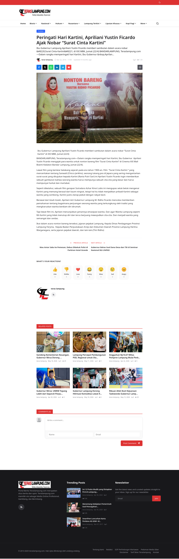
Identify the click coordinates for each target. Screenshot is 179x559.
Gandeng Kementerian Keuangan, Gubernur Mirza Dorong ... (53, 356)
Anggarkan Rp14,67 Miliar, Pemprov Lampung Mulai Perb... (124, 356)
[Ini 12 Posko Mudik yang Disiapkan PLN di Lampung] (73, 493)
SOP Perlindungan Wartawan (127, 550)
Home (23, 23)
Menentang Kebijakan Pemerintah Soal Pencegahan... (97, 505)
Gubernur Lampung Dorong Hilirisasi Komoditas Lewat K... (87, 392)
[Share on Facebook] (39, 67)
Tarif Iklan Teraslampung (141, 552)
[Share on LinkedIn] (56, 67)
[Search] (157, 23)
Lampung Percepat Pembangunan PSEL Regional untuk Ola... (89, 356)
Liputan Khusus (114, 23)
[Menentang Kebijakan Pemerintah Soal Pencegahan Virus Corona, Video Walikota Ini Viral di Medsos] (73, 508)
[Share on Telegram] (62, 67)
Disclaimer (124, 552)
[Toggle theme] (160, 2)
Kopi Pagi (131, 23)
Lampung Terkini (93, 23)
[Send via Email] (68, 67)
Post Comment (131, 443)
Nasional (46, 23)
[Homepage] (35, 12)
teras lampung (57, 289)
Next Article (98, 243)
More (143, 23)
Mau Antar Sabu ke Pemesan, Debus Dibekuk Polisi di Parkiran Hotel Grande (64, 248)
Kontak (156, 552)
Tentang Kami (98, 550)
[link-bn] (90, 311)
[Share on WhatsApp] (50, 67)
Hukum (59, 23)
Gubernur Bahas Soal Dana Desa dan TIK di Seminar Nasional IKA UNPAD (114, 248)
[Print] (140, 67)
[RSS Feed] (53, 295)
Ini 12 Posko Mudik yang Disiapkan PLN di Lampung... (97, 490)
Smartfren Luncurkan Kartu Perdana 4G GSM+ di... (94, 520)
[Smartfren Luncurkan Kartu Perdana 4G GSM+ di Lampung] (73, 522)
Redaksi (109, 550)
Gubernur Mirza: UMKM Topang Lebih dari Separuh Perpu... (52, 392)
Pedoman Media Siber (150, 550)
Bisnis (33, 23)
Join (156, 498)
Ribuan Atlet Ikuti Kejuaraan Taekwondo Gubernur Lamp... (123, 392)
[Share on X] (44, 67)
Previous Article (79, 243)
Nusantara (74, 23)
